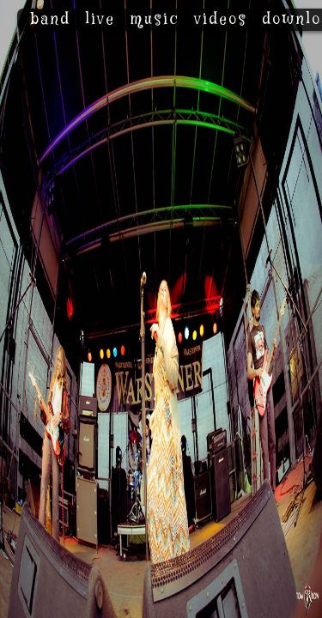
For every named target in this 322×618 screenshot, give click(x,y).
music (154, 19)
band (50, 19)
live (100, 19)
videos (220, 19)
